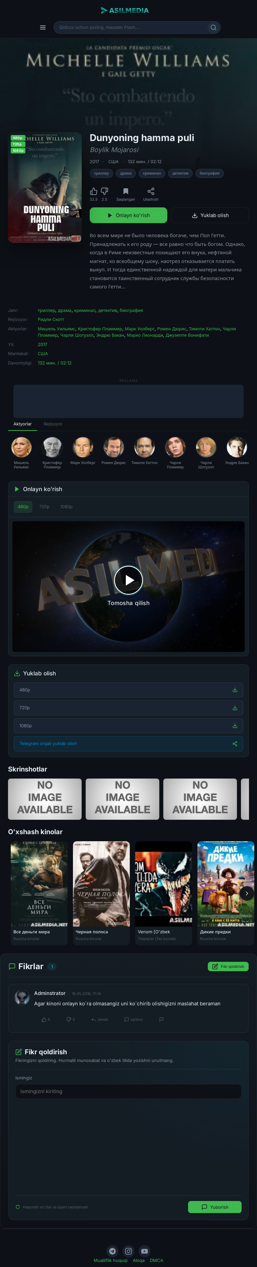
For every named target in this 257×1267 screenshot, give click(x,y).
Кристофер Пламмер (100, 328)
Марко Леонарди (145, 335)
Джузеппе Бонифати (187, 335)
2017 (94, 161)
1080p (66, 506)
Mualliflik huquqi (110, 1260)
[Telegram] (112, 1251)
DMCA (156, 1260)
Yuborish (215, 1207)
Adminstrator (50, 993)
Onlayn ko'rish (128, 215)
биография (210, 173)
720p (44, 506)
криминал (152, 173)
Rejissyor (53, 423)
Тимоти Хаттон (204, 328)
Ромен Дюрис (171, 328)
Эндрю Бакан (110, 335)
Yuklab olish (210, 215)
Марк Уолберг (140, 328)
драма (126, 173)
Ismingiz (23, 1078)
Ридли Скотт (51, 319)
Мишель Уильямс (56, 328)
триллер (101, 173)
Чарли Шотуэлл (76, 335)
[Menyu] (43, 27)
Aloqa (139, 1260)
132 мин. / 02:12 (145, 161)
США (113, 161)
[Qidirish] (213, 27)
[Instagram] (128, 1251)
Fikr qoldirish (228, 967)
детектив (180, 173)
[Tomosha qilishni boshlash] (128, 586)
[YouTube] (145, 1251)
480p (23, 506)
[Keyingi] (247, 893)
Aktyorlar (22, 423)
